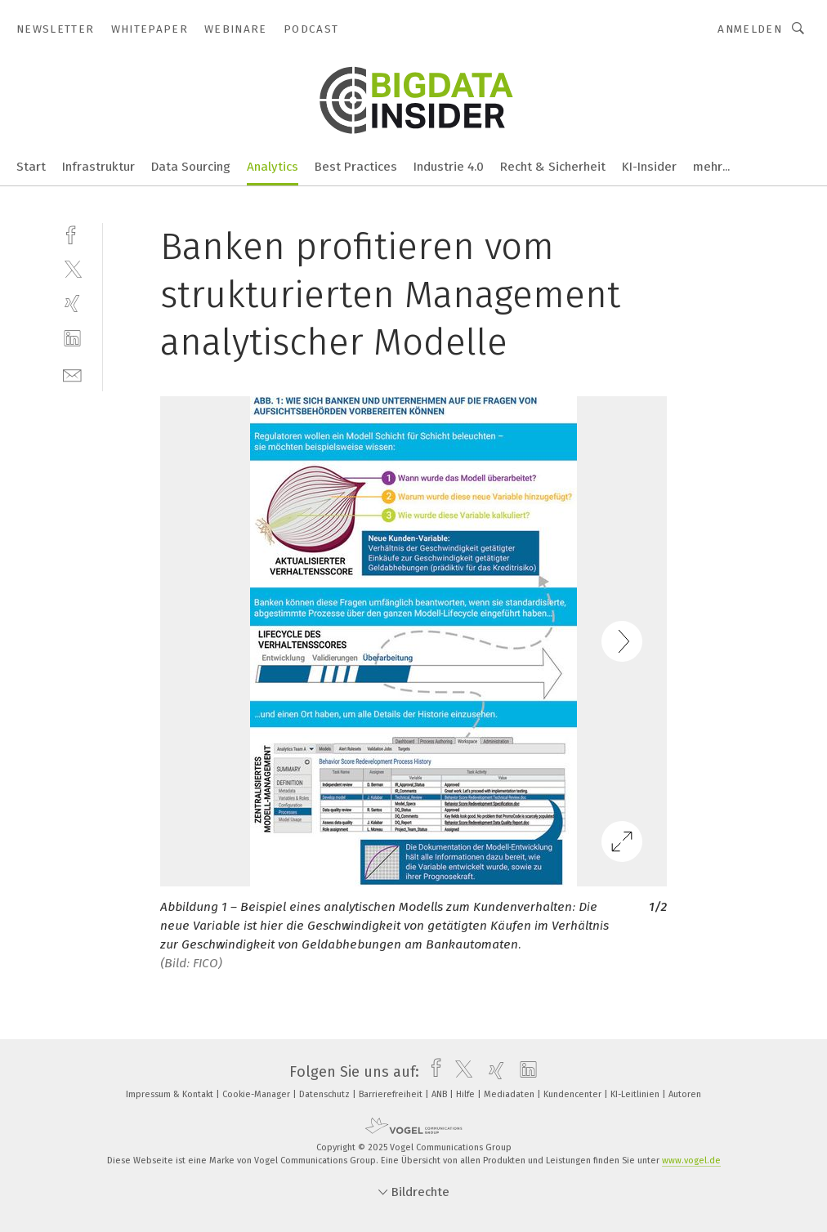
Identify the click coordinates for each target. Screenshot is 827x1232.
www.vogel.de (691, 1160)
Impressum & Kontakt (171, 1094)
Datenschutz (325, 1094)
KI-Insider (649, 166)
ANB (440, 1094)
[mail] (72, 374)
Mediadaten (510, 1094)
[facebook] (72, 233)
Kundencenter (573, 1094)
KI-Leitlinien (636, 1094)
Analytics (272, 166)
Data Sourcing (190, 166)
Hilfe (466, 1094)
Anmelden (749, 29)
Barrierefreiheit (392, 1094)
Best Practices (356, 166)
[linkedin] (72, 338)
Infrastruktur (98, 166)
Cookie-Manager (257, 1094)
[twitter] (72, 268)
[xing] (72, 303)
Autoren (684, 1094)
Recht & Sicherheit (553, 166)
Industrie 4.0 (449, 166)
